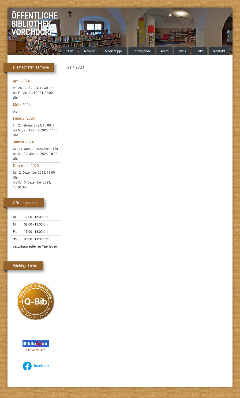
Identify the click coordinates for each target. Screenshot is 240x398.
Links (199, 51)
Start (70, 51)
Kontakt (219, 51)
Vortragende (141, 51)
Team (165, 51)
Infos (182, 51)
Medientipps (114, 51)
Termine (89, 51)
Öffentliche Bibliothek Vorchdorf (23, 24)
